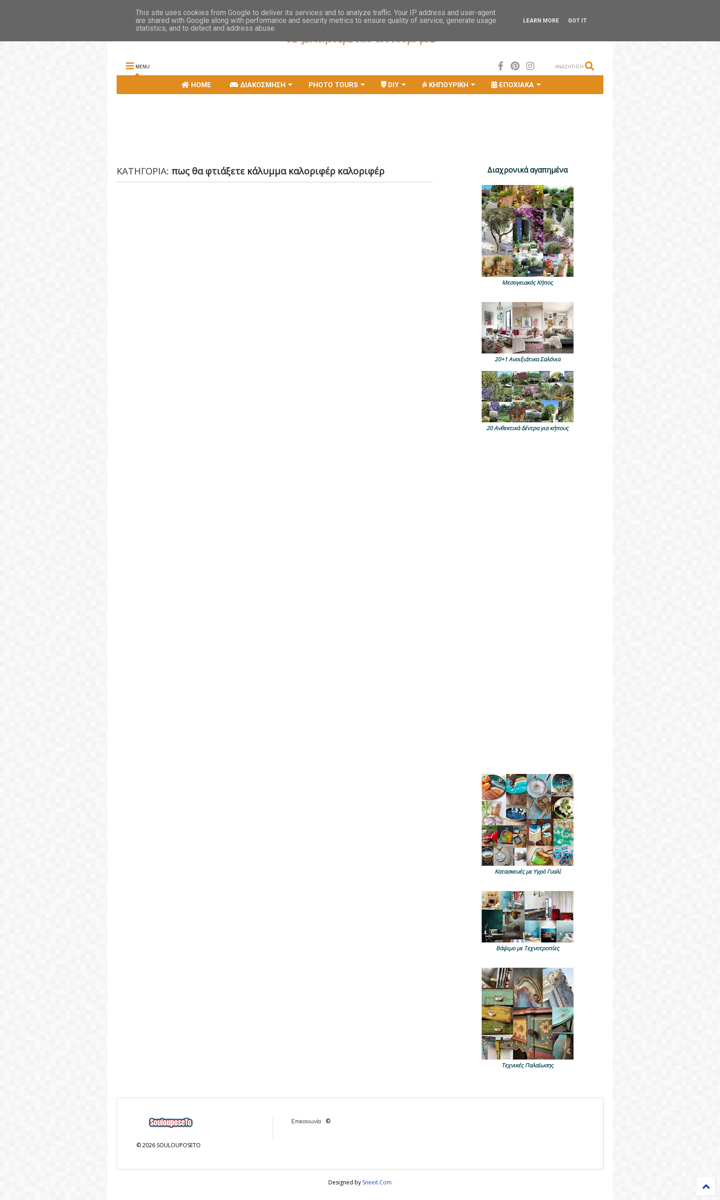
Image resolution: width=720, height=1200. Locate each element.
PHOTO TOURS (337, 85)
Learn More (541, 20)
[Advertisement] (284, 128)
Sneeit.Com (377, 1182)
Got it (577, 20)
